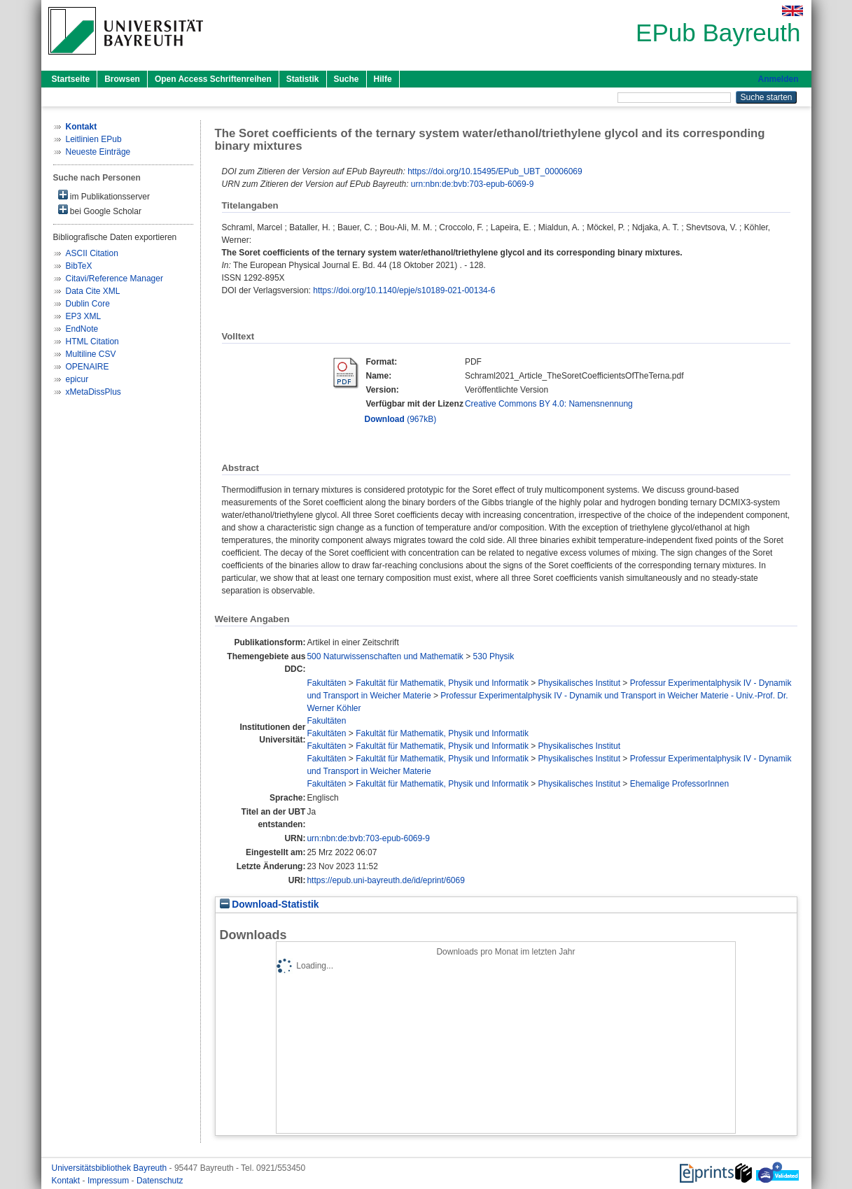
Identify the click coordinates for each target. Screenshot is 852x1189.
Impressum (110, 1181)
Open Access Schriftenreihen (213, 79)
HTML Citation (92, 341)
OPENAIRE (87, 367)
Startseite (71, 79)
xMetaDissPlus (93, 392)
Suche (346, 79)
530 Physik (494, 656)
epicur (77, 379)
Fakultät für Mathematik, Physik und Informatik (442, 683)
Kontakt (67, 1181)
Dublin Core (88, 304)
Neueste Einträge (98, 152)
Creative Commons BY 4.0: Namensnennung (549, 404)
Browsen (122, 79)
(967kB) (401, 419)
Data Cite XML (93, 291)
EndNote (82, 329)
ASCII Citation (92, 253)
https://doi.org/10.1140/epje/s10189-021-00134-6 (404, 290)
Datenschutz (160, 1181)
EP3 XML (84, 316)
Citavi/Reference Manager (114, 278)
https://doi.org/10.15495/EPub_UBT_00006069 (494, 171)
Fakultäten (326, 683)
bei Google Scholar (99, 210)
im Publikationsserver (104, 196)
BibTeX (79, 266)
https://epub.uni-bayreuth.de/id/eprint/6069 (386, 880)
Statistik (302, 79)
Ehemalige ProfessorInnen (679, 784)
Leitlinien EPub (94, 139)
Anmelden (777, 79)
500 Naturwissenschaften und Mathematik (385, 656)
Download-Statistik (269, 904)
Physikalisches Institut (579, 683)
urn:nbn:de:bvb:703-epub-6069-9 (472, 184)
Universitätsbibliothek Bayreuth (110, 1168)
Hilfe (383, 79)
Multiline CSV (91, 354)
